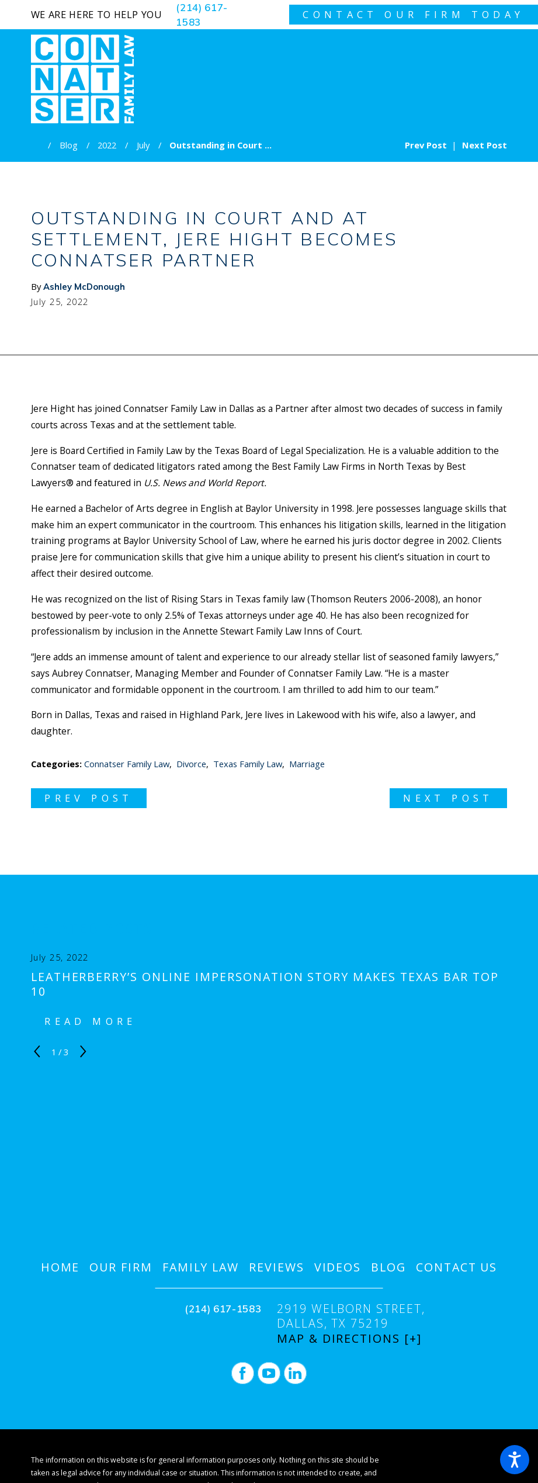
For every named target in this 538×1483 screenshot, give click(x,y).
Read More (90, 1021)
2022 (107, 145)
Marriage (307, 764)
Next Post (448, 798)
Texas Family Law (247, 764)
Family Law (201, 1267)
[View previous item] (37, 1051)
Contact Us (457, 1267)
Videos (338, 1267)
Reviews (276, 1267)
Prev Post (88, 798)
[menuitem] (60, 1267)
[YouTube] (269, 1373)
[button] (514, 1459)
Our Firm (120, 1267)
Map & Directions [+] (349, 1338)
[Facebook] (242, 1373)
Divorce (191, 764)
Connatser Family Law (126, 764)
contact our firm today (413, 14)
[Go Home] (39, 145)
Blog (69, 145)
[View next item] (83, 1051)
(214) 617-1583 (202, 14)
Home (60, 1267)
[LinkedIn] (295, 1373)
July (143, 145)
